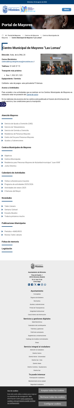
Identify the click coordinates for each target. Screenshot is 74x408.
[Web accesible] (2, 104)
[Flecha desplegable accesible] (5, 104)
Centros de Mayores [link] (32, 35)
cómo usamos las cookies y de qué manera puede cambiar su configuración (21, 401)
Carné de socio (32, 94)
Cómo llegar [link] (37, 281)
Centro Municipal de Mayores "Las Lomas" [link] (27, 38)
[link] (19, 9)
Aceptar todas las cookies (52, 390)
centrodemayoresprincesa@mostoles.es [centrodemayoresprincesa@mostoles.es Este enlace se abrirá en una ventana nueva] (18, 62)
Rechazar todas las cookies (52, 397)
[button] (66, 9)
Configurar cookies (52, 404)
